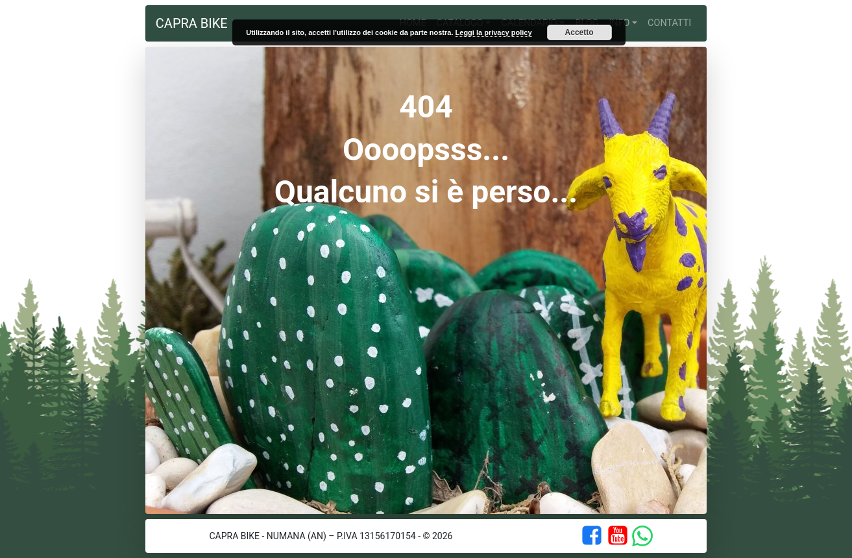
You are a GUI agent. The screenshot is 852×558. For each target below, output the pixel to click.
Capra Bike (192, 23)
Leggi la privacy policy (494, 32)
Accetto (579, 32)
